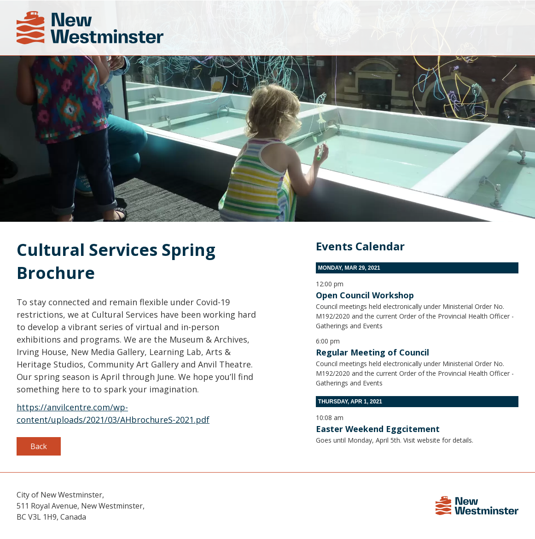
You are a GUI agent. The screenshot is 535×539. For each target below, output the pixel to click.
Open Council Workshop (365, 295)
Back (38, 446)
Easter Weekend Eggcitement (378, 428)
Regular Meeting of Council (372, 352)
